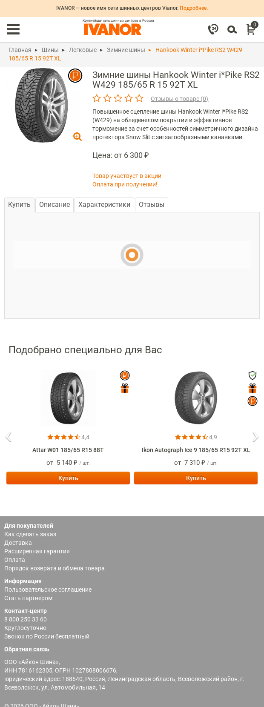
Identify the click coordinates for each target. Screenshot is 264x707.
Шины (50, 49)
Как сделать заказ (30, 534)
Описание (54, 204)
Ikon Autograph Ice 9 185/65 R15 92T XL (196, 450)
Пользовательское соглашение (48, 589)
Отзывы (151, 204)
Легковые (83, 49)
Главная (20, 49)
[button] (8, 434)
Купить (19, 204)
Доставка (18, 542)
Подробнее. (194, 8)
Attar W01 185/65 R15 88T (68, 450)
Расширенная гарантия (37, 551)
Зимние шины (126, 49)
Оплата (14, 559)
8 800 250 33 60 (25, 619)
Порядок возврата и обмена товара (54, 568)
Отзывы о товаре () (179, 98)
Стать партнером (28, 598)
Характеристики (104, 204)
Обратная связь (26, 649)
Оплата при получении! (125, 184)
